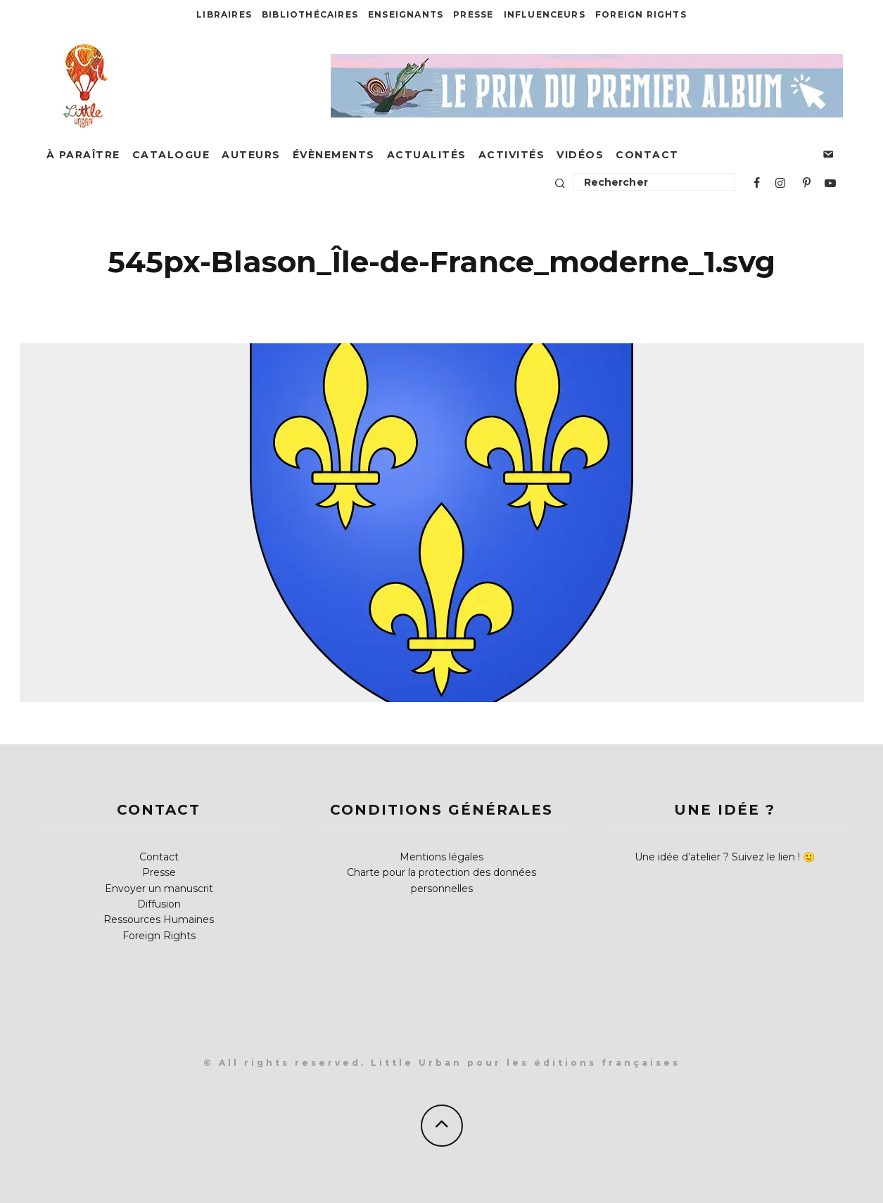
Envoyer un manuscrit (159, 888)
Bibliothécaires (310, 14)
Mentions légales (441, 857)
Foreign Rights (641, 14)
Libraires (224, 14)
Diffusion (159, 904)
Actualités (426, 154)
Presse (473, 14)
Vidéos (580, 154)
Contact (647, 154)
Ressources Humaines (158, 919)
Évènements (334, 154)
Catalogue (171, 154)
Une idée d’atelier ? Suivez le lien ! (717, 857)
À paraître (83, 154)
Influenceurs (544, 14)
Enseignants (405, 14)
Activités (511, 154)
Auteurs (251, 154)
